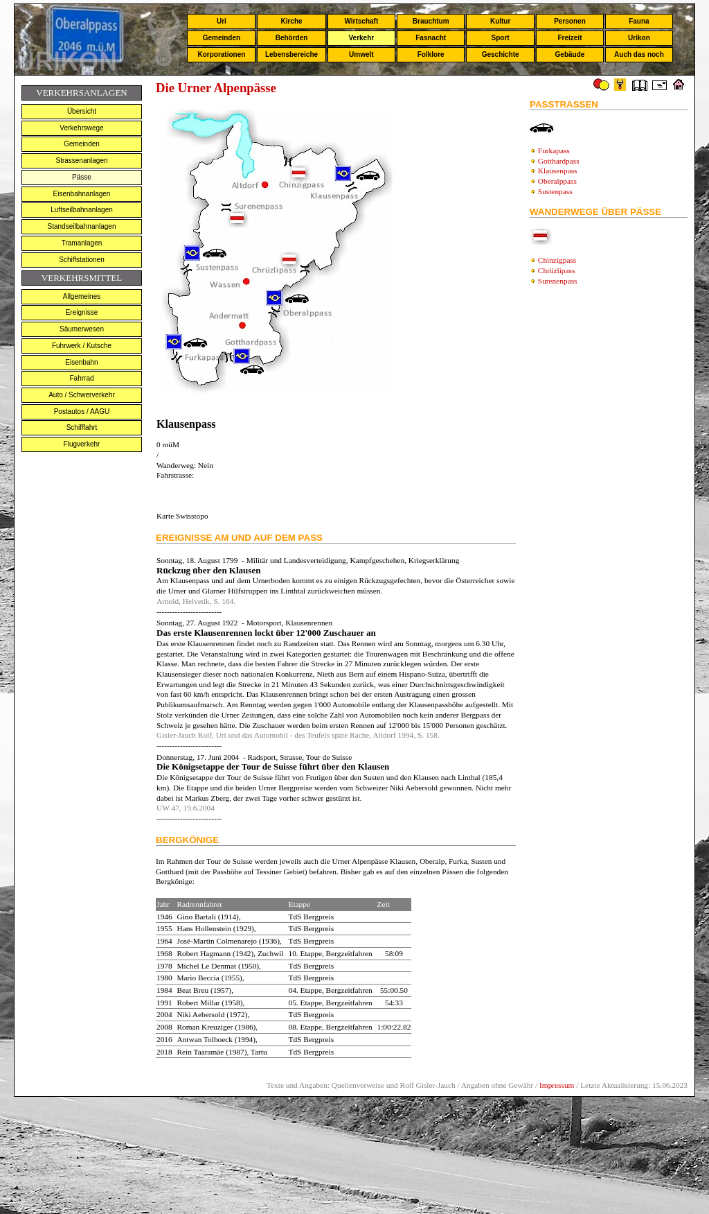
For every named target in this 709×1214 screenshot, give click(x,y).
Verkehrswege (81, 128)
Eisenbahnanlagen (82, 194)
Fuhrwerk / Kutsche (81, 345)
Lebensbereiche (291, 54)
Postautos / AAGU (82, 411)
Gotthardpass (559, 161)
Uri (221, 21)
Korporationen (221, 54)
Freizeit (569, 38)
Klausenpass (557, 170)
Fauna (639, 21)
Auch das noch (639, 54)
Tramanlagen (82, 243)
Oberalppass (557, 181)
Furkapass (554, 150)
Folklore (431, 54)
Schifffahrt (82, 427)
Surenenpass (557, 281)
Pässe (81, 177)
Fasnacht (430, 38)
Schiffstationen (81, 259)
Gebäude (570, 54)
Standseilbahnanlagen (82, 226)
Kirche (291, 21)
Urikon (639, 38)
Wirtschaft (361, 21)
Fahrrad (81, 378)
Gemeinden (221, 38)
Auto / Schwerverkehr (81, 395)
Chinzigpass (557, 260)
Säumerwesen (82, 329)
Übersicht (81, 111)
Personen (570, 21)
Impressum (556, 1085)
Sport (501, 38)
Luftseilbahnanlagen (82, 210)
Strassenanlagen (81, 160)
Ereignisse (82, 312)
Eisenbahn (81, 362)
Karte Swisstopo (182, 516)
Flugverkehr (82, 444)
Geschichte (500, 54)
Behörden (292, 38)
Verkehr (361, 38)
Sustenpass (555, 191)
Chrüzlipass (556, 270)
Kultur (500, 21)
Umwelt (361, 54)
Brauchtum (431, 21)
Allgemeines (81, 296)
